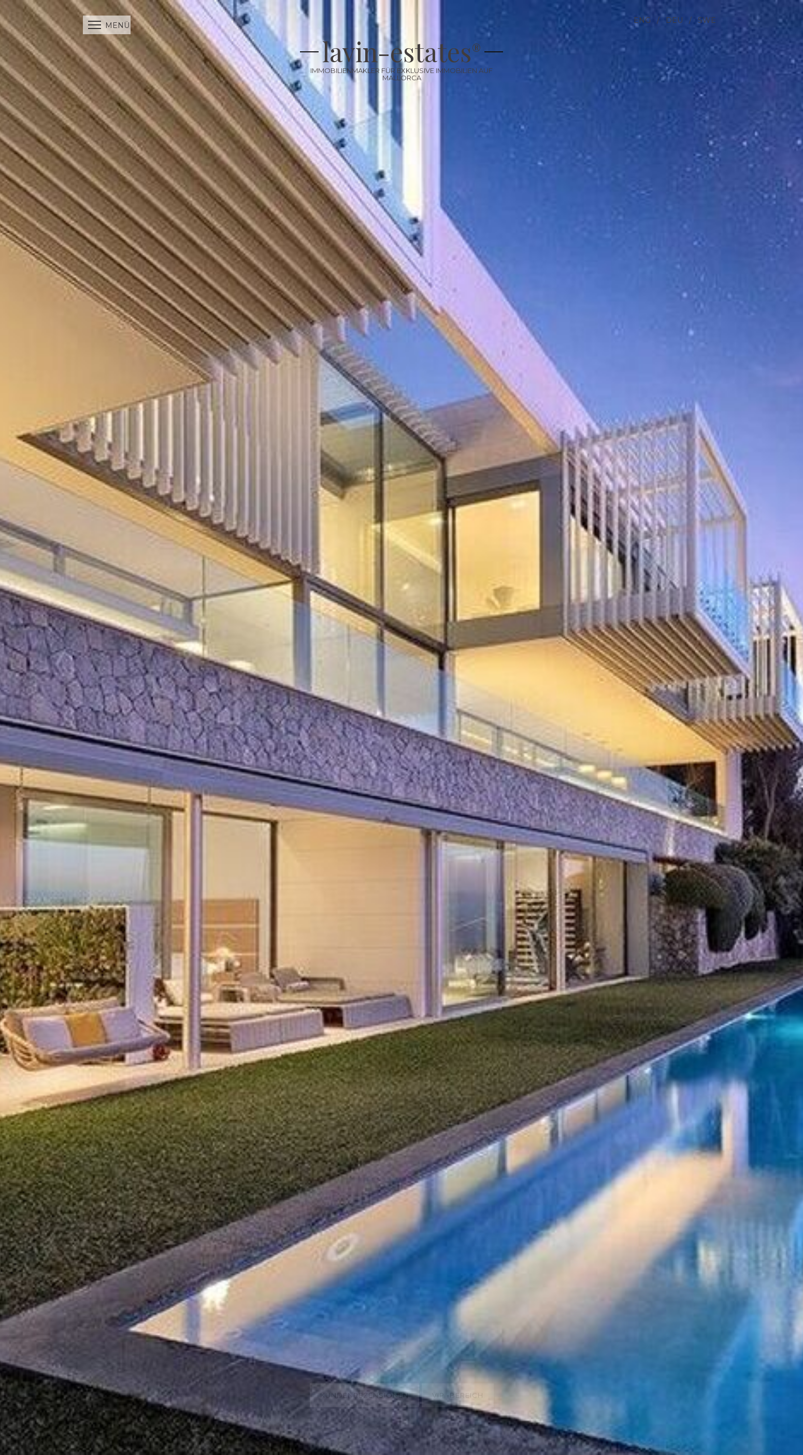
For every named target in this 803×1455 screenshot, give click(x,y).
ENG (642, 20)
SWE (707, 20)
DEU (674, 20)
